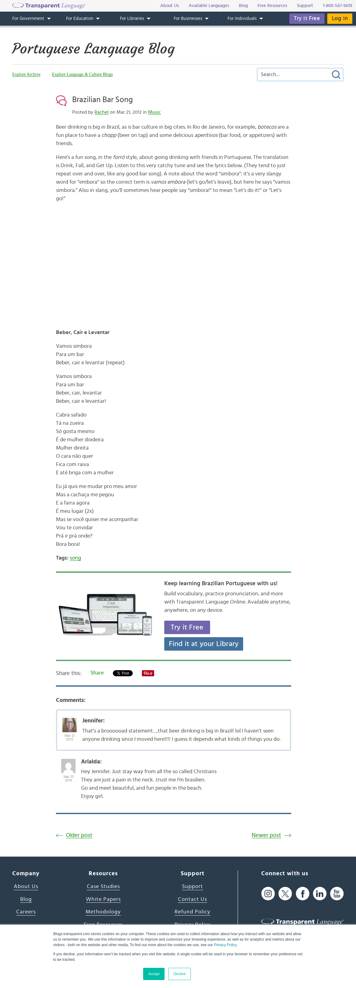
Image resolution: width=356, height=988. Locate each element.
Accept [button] (154, 974)
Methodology (103, 912)
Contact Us (192, 899)
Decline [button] (179, 974)
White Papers (103, 899)
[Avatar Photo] (69, 722)
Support (192, 886)
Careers (26, 912)
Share (97, 673)
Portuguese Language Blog (93, 48)
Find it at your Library (204, 644)
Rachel (102, 112)
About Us (26, 886)
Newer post (266, 835)
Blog (26, 899)
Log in (340, 18)
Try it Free (307, 18)
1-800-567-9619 (337, 5)
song (75, 558)
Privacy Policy (225, 945)
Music (154, 112)
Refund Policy (192, 912)
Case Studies (103, 886)
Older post (79, 835)
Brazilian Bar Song (102, 100)
